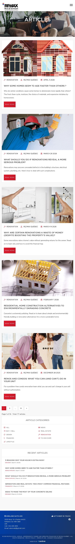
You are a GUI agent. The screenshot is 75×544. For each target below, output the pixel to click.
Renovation (11, 80)
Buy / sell (9, 431)
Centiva (41, 541)
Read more (9, 104)
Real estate (44, 431)
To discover (44, 438)
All (6, 427)
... (15, 408)
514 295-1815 (13, 526)
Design (8, 434)
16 (21, 408)
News (41, 427)
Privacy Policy (30, 538)
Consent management (55, 538)
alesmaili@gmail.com (17, 528)
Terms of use (41, 538)
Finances (9, 438)
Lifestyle (9, 442)
